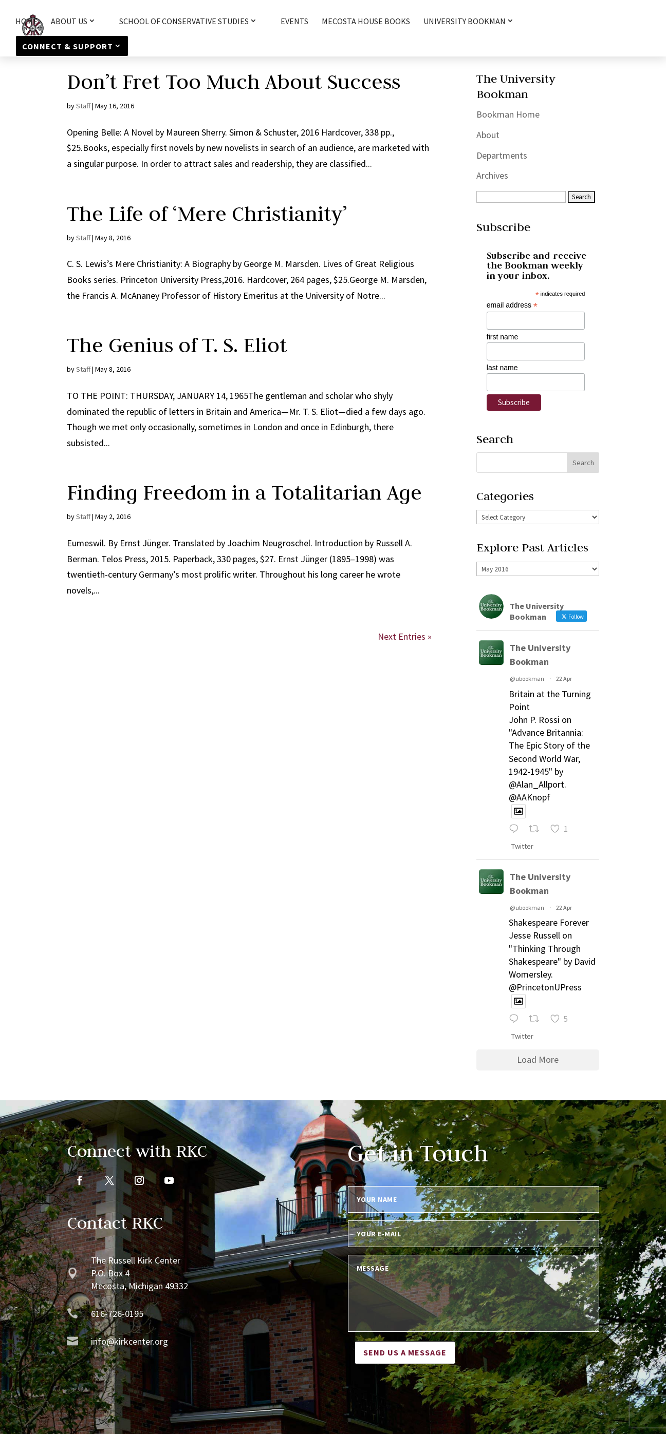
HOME (26, 21)
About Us (69, 21)
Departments (501, 155)
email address (512, 305)
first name (502, 337)
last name (502, 368)
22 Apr (564, 678)
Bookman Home (508, 114)
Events (294, 21)
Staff (83, 105)
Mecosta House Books (366, 21)
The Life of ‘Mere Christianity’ (207, 213)
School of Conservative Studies (184, 21)
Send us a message (405, 1352)
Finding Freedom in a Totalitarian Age (244, 492)
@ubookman (527, 678)
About (487, 135)
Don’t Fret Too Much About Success (233, 81)
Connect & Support (67, 46)
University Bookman (464, 21)
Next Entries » (405, 636)
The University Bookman (540, 654)
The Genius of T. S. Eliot (177, 345)
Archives (492, 175)
